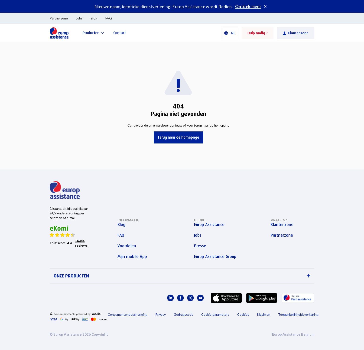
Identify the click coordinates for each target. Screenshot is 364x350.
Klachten (263, 314)
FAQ (108, 18)
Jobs (79, 18)
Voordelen (126, 245)
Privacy (160, 314)
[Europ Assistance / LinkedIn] (170, 298)
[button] (229, 33)
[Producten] (93, 33)
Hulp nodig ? (257, 33)
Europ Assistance (209, 224)
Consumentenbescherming (127, 314)
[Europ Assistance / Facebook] (180, 298)
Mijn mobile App (132, 256)
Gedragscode (183, 314)
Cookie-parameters (215, 314)
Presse (200, 245)
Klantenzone (282, 224)
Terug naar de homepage (178, 137)
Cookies (243, 314)
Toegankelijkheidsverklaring (298, 314)
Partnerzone (59, 18)
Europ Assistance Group (215, 256)
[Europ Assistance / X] (190, 298)
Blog (94, 18)
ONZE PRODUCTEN (182, 276)
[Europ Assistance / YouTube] (200, 298)
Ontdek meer (248, 6)
